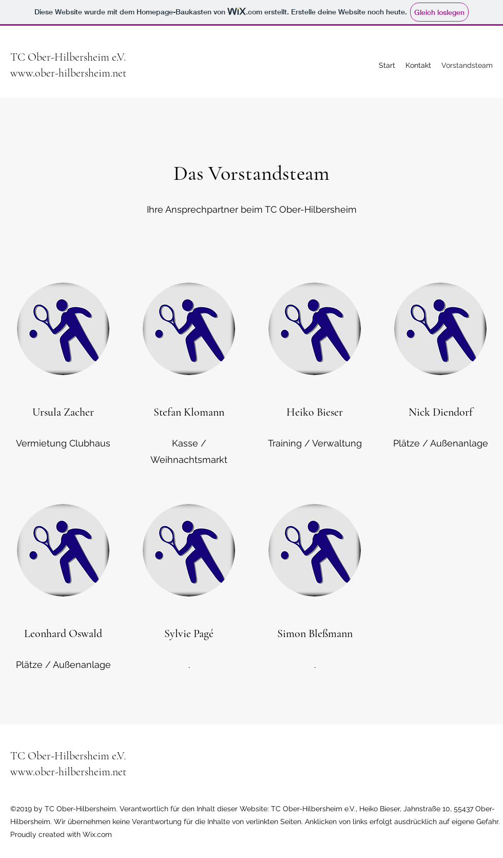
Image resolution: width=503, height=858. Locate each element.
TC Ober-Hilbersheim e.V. (68, 57)
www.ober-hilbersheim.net (68, 73)
